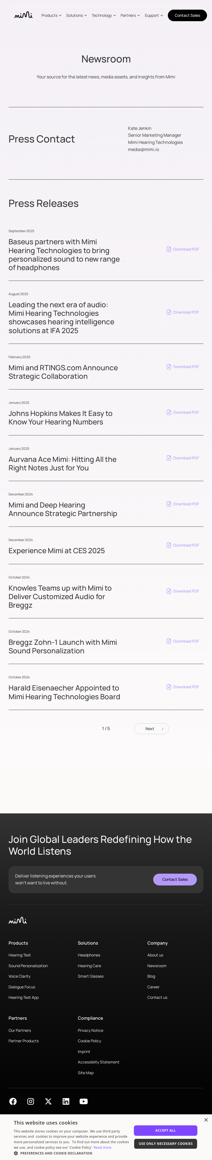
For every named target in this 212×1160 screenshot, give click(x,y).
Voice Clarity (19, 976)
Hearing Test (20, 955)
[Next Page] (151, 728)
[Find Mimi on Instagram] (30, 1101)
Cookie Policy (89, 1040)
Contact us (157, 997)
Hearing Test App (24, 997)
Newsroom (156, 965)
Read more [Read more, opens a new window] (103, 1147)
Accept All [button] (165, 1130)
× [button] (206, 1120)
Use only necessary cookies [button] (166, 1143)
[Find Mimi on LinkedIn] (66, 1101)
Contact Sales (187, 15)
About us (155, 955)
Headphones (89, 955)
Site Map (86, 1072)
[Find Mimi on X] (48, 1101)
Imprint (84, 1051)
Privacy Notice (90, 1030)
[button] (52, 15)
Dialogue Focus (22, 986)
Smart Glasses (91, 976)
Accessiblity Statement (99, 1062)
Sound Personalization (28, 965)
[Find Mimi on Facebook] (13, 1101)
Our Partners (20, 1030)
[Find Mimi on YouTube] (83, 1101)
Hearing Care (89, 965)
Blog (151, 976)
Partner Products (24, 1040)
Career (153, 986)
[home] (23, 15)
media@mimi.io (143, 149)
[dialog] (106, 1137)
